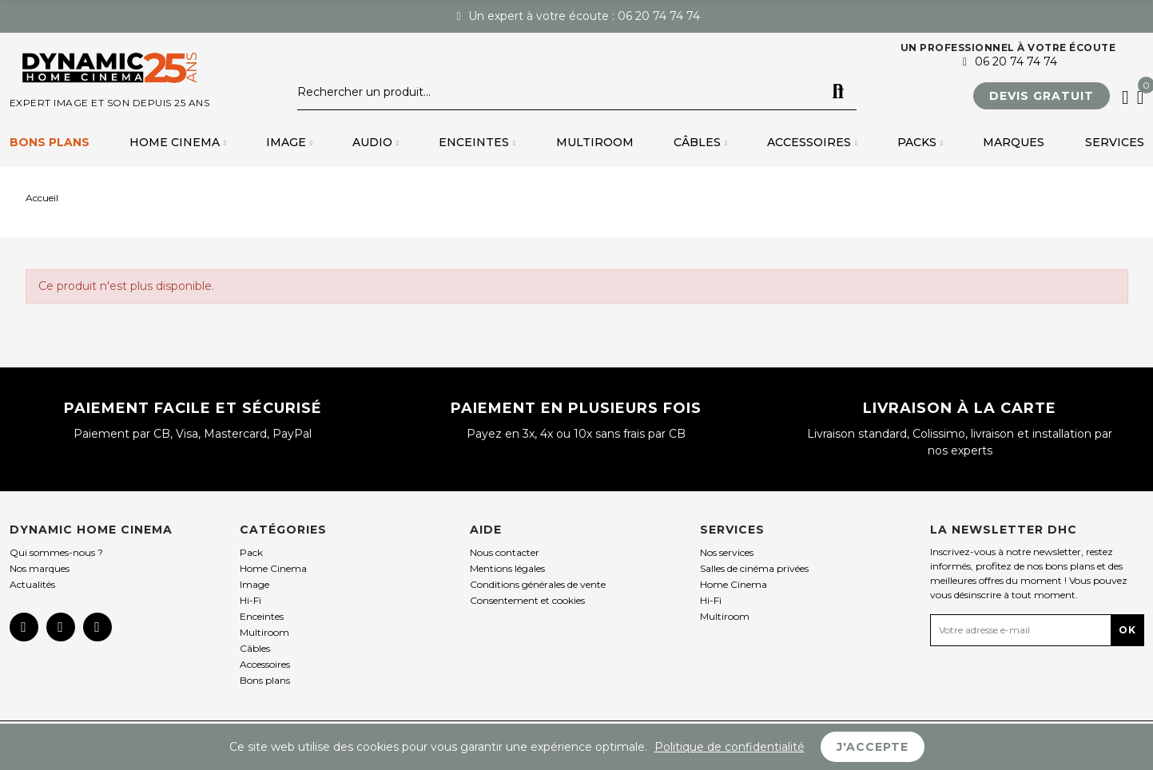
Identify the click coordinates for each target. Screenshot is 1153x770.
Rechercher (838, 91)
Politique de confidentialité (729, 747)
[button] (1041, 95)
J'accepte (872, 747)
